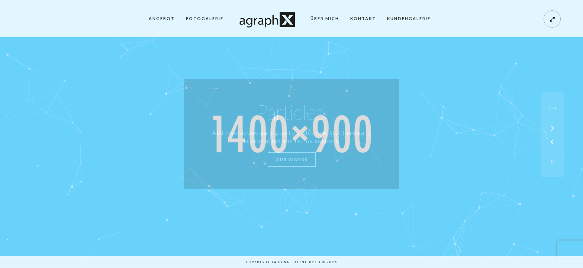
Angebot (162, 18)
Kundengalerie (409, 18)
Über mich (324, 18)
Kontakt (363, 18)
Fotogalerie (204, 18)
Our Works (292, 159)
